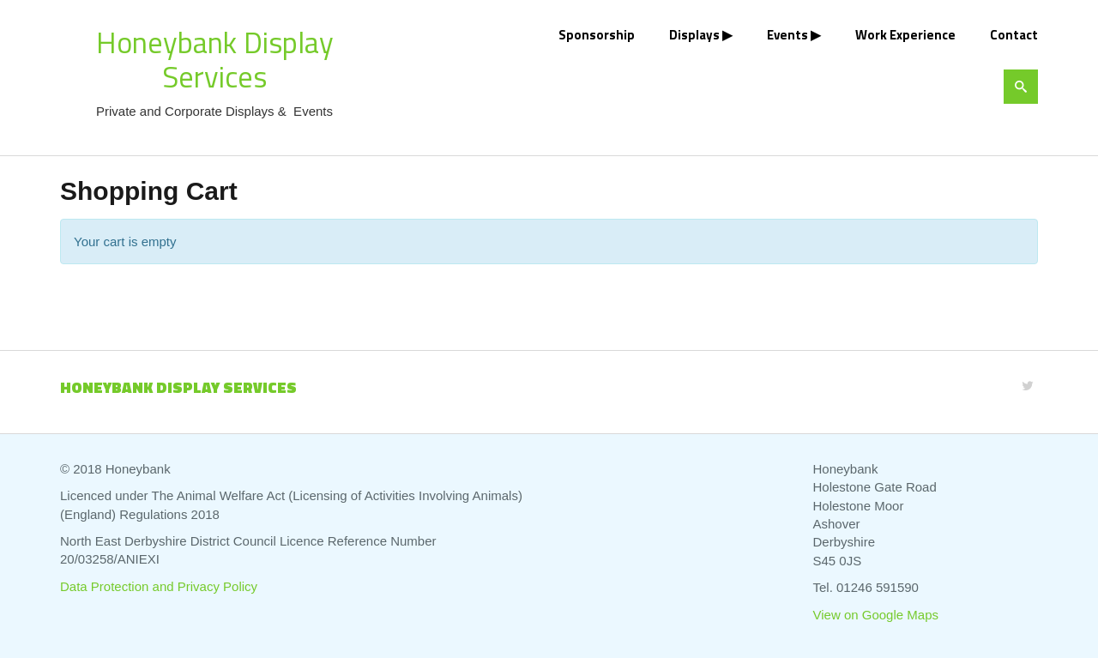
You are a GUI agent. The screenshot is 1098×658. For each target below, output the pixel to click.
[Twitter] (1028, 385)
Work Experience (905, 35)
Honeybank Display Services (215, 59)
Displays (694, 35)
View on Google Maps (875, 614)
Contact (1014, 35)
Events (787, 35)
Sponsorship (596, 35)
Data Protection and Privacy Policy (158, 586)
